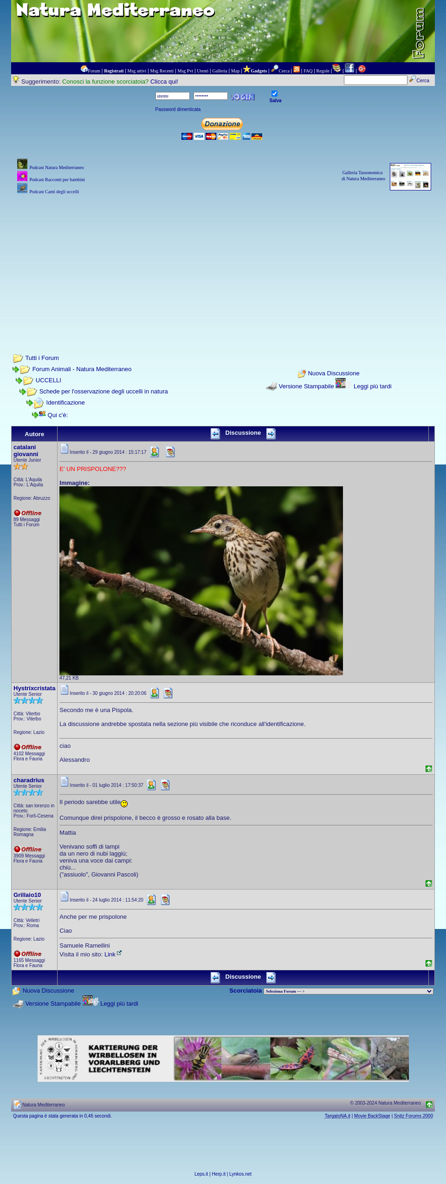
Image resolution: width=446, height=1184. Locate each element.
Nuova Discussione (333, 373)
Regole (323, 70)
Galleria (219, 70)
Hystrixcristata (34, 688)
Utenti (202, 70)
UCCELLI (48, 380)
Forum (94, 70)
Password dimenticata (178, 109)
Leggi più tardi (373, 386)
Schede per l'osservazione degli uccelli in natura (103, 391)
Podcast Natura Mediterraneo (56, 167)
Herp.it (219, 1174)
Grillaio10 (27, 894)
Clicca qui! (164, 81)
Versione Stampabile (306, 386)
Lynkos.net (240, 1174)
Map (235, 70)
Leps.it (201, 1174)
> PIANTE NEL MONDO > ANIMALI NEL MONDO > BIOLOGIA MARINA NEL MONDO (348, 991)
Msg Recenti (162, 70)
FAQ (308, 70)
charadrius (28, 780)
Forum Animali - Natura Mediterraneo (82, 369)
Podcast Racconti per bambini (57, 179)
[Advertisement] (223, 261)
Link (113, 954)
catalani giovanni (25, 451)
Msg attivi (137, 70)
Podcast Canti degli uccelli (54, 191)
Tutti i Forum (41, 357)
